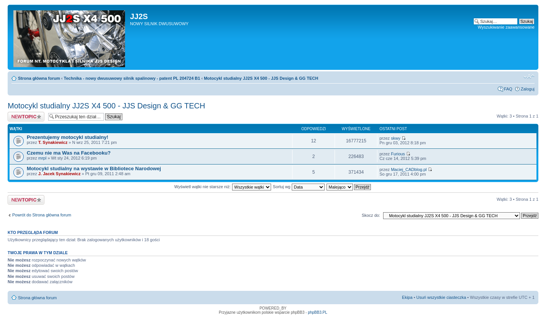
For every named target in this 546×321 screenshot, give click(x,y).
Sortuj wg (299, 186)
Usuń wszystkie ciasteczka (441, 297)
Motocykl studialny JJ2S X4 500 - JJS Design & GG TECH (261, 78)
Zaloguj (528, 89)
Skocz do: (371, 215)
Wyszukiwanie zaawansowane (506, 27)
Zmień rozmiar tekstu (529, 76)
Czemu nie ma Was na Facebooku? (68, 153)
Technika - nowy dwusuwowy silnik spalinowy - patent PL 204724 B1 (132, 78)
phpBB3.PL (317, 312)
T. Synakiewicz (52, 142)
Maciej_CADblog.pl (409, 169)
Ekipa (407, 297)
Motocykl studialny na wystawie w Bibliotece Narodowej (94, 168)
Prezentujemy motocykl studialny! (67, 137)
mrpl (42, 158)
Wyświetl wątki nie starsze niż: (222, 186)
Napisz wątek (26, 116)
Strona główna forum (39, 78)
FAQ (508, 89)
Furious (398, 154)
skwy (395, 138)
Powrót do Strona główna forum (41, 215)
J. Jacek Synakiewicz (59, 173)
